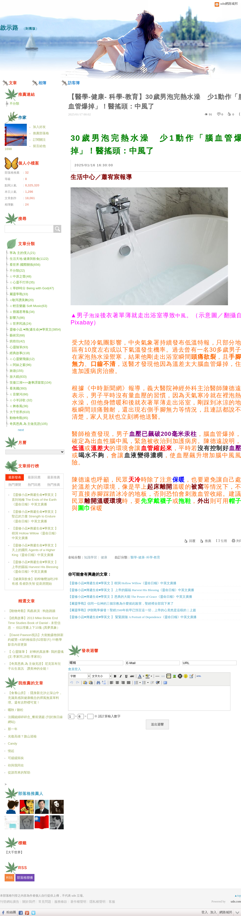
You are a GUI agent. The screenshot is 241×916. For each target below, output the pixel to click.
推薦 (208, 541)
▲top (237, 895)
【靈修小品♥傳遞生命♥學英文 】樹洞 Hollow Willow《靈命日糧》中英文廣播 (35, 533)
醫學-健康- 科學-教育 (145, 557)
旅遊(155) (16, 371)
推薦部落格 (41, 133)
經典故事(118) (20, 353)
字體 (73, 676)
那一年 (12, 729)
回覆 (192, 541)
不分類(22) (17, 270)
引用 (224, 541)
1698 (8, 149)
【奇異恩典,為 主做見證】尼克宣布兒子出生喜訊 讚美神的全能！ (34, 666)
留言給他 (39, 146)
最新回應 (34, 477)
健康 (104, 557)
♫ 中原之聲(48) (20, 276)
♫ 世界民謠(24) (20, 323)
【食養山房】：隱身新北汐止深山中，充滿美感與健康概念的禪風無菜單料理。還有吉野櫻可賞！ (35, 697)
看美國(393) (18, 388)
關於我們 (28, 901)
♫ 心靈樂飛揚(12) (22, 359)
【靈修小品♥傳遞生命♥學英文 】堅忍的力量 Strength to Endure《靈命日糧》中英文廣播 (35, 516)
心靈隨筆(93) (19, 347)
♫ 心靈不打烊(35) (22, 282)
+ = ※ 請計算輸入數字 (94, 716)
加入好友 (39, 127)
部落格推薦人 (30, 793)
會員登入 (74, 669)
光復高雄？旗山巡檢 (22, 736)
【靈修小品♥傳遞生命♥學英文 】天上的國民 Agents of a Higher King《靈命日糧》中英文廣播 (35, 550)
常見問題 (44, 901)
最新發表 (14, 477)
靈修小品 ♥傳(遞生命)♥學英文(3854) (35, 329)
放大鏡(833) (18, 376)
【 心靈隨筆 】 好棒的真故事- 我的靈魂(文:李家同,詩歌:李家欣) (36, 654)
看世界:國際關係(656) (25, 264)
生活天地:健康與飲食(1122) (29, 259)
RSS (9, 877)
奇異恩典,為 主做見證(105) (29, 424)
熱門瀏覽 (14, 484)
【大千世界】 (14, 852)
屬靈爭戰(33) (19, 294)
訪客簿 (74, 83)
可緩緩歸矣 (16, 758)
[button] (80, 676)
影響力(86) (17, 317)
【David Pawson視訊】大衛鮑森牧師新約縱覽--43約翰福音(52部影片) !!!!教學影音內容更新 (35, 639)
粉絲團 (11, 912)
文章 (13, 83)
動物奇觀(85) (19, 418)
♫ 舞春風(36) (19, 406)
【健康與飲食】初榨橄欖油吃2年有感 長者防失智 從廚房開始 (35, 581)
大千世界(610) (20, 412)
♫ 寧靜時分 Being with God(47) (32, 288)
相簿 (42, 83)
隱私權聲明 (97, 901)
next (21, 430)
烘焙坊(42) (17, 341)
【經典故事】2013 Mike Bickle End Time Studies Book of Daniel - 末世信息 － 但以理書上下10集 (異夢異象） (34, 622)
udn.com (236, 901)
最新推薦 (53, 477)
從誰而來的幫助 (19, 772)
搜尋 (57, 229)
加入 (213, 912)
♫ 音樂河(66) (19, 394)
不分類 (14, 103)
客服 (112, 901)
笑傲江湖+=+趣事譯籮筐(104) (30, 382)
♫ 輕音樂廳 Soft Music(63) (28, 306)
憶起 (11, 751)
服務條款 (60, 901)
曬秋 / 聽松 (15, 710)
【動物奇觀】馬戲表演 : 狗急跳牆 (31, 611)
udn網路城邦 (229, 3)
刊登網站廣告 (9, 901)
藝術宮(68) (17, 335)
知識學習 (90, 557)
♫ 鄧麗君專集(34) (22, 312)
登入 (204, 912)
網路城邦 (225, 912)
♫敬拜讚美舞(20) (22, 300)
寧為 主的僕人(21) (22, 253)
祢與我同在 (16, 765)
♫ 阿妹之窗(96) (20, 365)
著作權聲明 (78, 901)
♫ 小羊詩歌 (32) (21, 400)
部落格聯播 (25, 877)
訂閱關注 (39, 139)
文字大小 (97, 676)
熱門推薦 (53, 484)
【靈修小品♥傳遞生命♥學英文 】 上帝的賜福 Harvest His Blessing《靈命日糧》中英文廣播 (35, 566)
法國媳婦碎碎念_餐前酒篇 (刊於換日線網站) (35, 719)
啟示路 (9, 27)
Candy (12, 743)
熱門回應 (34, 484)
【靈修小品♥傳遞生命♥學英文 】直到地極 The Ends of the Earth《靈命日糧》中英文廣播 (35, 499)
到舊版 (30, 28)
